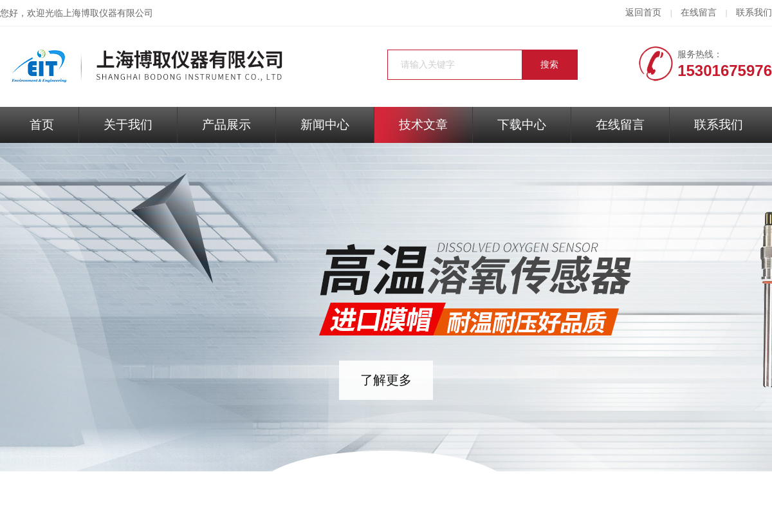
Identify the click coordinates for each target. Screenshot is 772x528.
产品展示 (226, 124)
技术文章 (423, 124)
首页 (42, 124)
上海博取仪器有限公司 (108, 13)
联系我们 (754, 12)
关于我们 (128, 124)
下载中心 (521, 124)
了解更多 (386, 380)
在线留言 (699, 12)
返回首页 (643, 12)
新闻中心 (324, 124)
